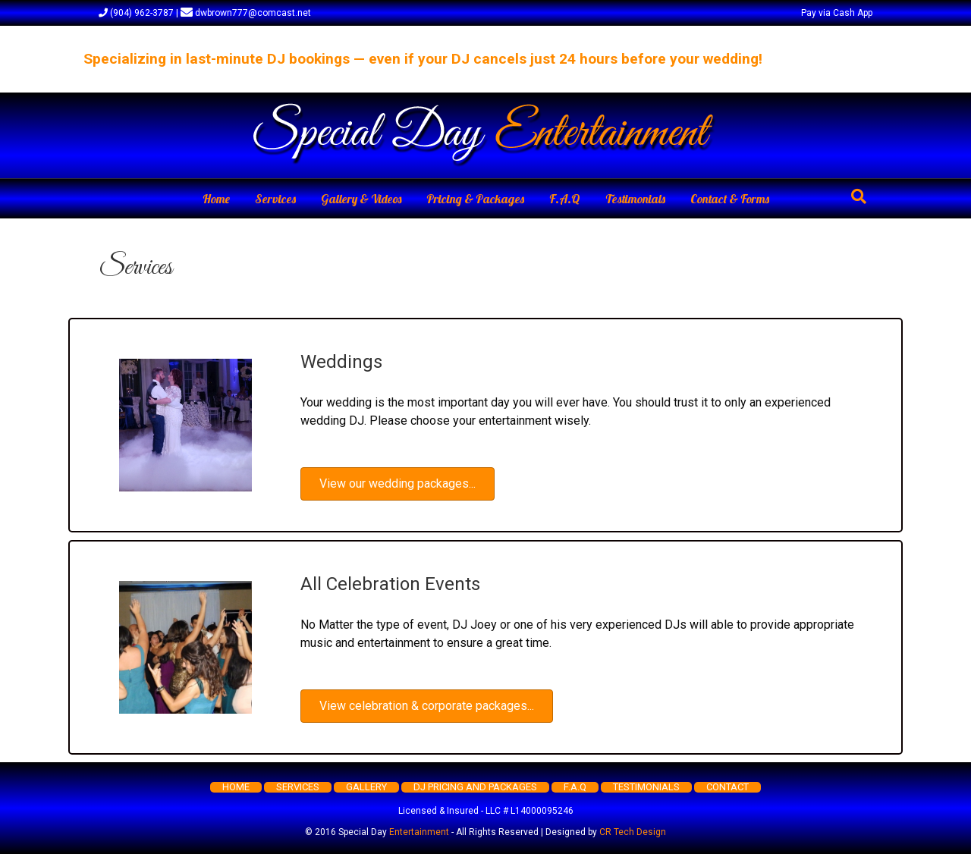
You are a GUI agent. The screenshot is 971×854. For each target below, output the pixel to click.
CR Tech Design (632, 832)
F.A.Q (564, 198)
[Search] (858, 196)
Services (275, 198)
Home (216, 198)
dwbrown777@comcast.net (246, 13)
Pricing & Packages (475, 198)
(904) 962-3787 (136, 13)
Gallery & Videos (361, 198)
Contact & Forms (729, 198)
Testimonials (635, 198)
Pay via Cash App (836, 13)
